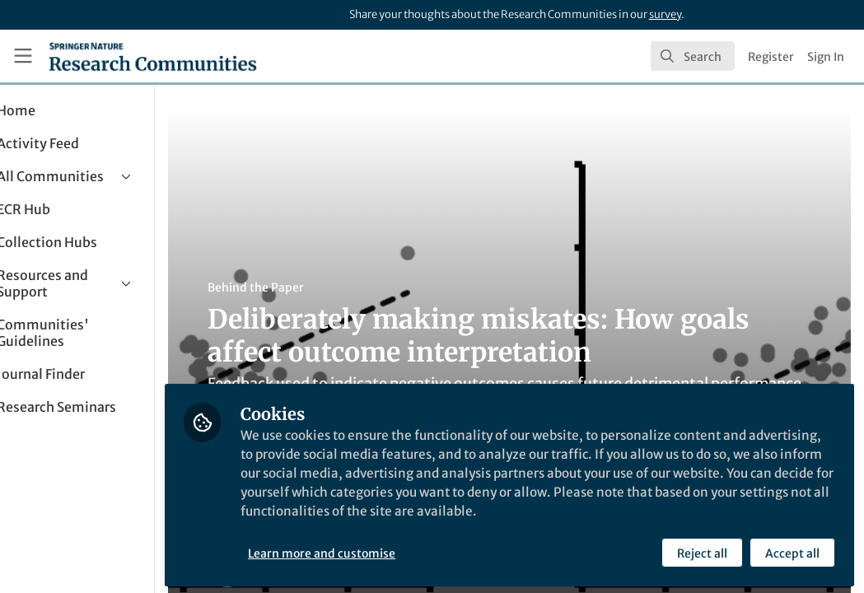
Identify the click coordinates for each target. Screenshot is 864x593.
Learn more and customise (378, 549)
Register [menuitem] (771, 56)
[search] (693, 56)
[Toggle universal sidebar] (23, 56)
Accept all (791, 549)
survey (665, 14)
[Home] (152, 56)
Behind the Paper (312, 287)
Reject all (701, 549)
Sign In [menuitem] (825, 56)
